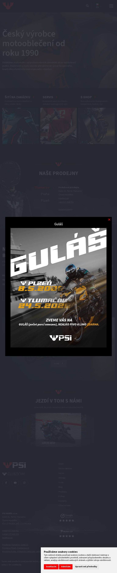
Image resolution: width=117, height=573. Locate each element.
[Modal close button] (109, 219)
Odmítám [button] (66, 566)
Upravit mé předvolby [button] (86, 566)
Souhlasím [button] (51, 566)
